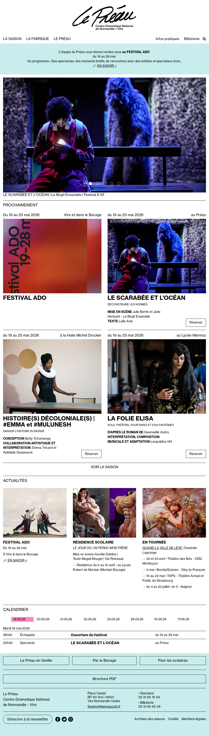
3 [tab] (104, 183)
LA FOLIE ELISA (130, 418)
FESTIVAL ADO (24, 297)
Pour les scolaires (173, 660)
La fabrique (37, 39)
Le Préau (62, 39)
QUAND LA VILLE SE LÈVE (162, 548)
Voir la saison (104, 467)
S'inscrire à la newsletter (27, 719)
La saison (12, 39)
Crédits (173, 719)
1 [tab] (90, 183)
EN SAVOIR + (107, 66)
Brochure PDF (104, 679)
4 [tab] (111, 183)
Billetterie (192, 39)
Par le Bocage (104, 660)
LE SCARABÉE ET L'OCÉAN (146, 297)
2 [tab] (97, 183)
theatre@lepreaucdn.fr (104, 706)
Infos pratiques (167, 39)
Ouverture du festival (89, 635)
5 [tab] (118, 183)
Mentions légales (194, 719)
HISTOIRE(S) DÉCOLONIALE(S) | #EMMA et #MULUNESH (49, 421)
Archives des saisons (149, 719)
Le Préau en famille (36, 660)
